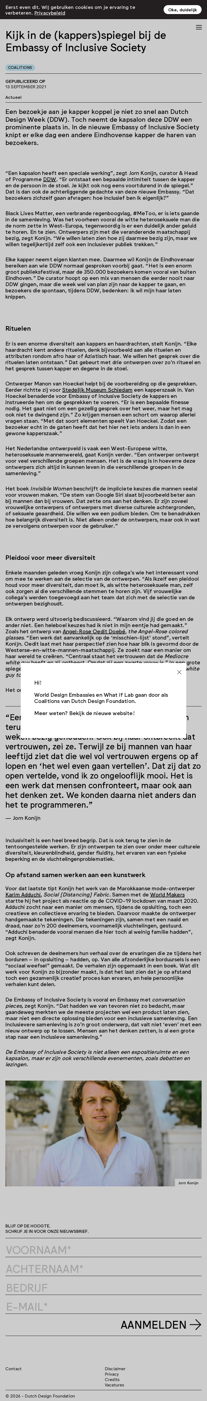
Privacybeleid (49, 12)
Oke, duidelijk (182, 9)
